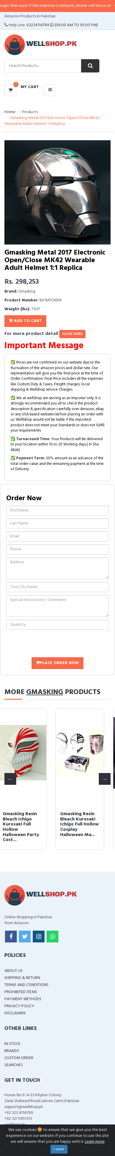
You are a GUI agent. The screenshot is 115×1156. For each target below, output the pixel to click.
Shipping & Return (22, 978)
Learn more (95, 1141)
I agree (59, 1149)
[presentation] (51, 644)
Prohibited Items (20, 992)
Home (9, 112)
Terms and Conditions (26, 985)
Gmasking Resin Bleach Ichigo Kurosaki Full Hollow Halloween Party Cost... (26, 827)
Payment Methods (22, 999)
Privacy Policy (19, 1006)
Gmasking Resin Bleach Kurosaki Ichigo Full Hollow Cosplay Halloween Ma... (84, 824)
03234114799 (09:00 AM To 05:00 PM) (62, 25)
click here (72, 334)
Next (105, 779)
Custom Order (18, 1058)
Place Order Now (57, 663)
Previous (10, 779)
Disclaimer (15, 1013)
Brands (11, 1051)
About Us (13, 970)
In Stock (12, 1044)
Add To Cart (25, 321)
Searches (13, 1065)
